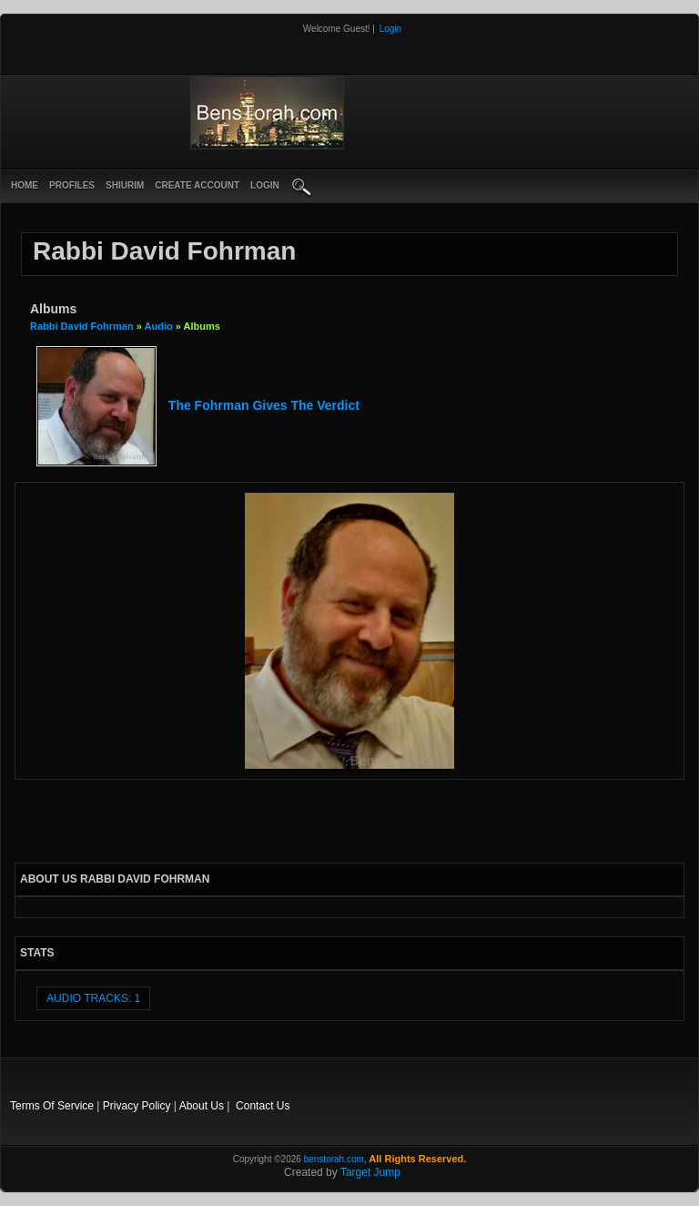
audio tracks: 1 (93, 998)
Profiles (72, 185)
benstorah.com (334, 1159)
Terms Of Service (52, 1105)
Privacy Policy (137, 1105)
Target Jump (370, 1172)
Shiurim (125, 185)
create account (197, 185)
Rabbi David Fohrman (82, 326)
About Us (201, 1105)
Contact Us (262, 1105)
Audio (159, 326)
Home (24, 185)
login (264, 185)
